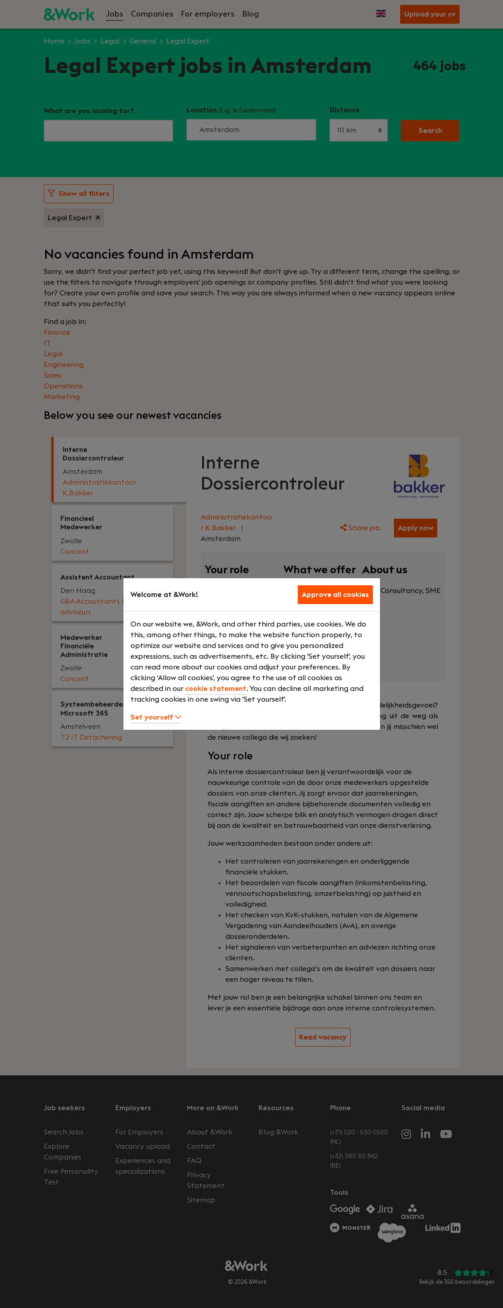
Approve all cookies (335, 594)
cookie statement (215, 688)
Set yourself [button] (156, 717)
